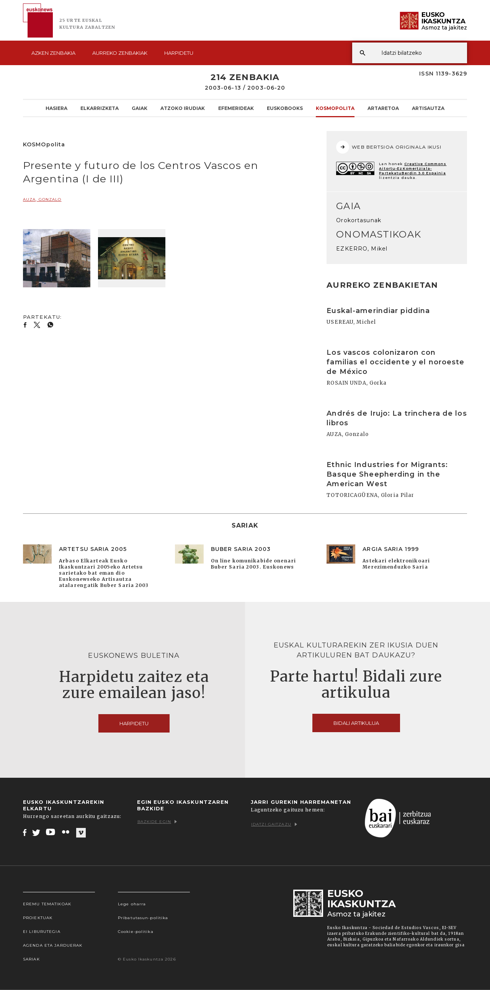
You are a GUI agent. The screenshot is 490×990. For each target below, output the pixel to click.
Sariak (31, 959)
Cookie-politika (136, 931)
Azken (53, 53)
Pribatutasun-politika (143, 917)
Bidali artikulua (356, 723)
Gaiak (139, 108)
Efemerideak (236, 108)
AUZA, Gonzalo (42, 199)
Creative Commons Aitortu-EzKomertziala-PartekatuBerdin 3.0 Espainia (412, 168)
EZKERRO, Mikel (361, 248)
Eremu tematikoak (47, 903)
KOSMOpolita (335, 108)
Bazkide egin (157, 821)
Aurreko (119, 53)
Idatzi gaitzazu (274, 824)
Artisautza (428, 108)
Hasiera (56, 108)
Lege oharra (132, 903)
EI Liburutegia (41, 931)
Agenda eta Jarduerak (52, 945)
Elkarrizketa (99, 108)
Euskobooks (285, 108)
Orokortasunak (358, 220)
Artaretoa (383, 108)
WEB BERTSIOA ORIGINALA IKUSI (388, 147)
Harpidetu (178, 53)
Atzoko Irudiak (182, 108)
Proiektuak (37, 917)
